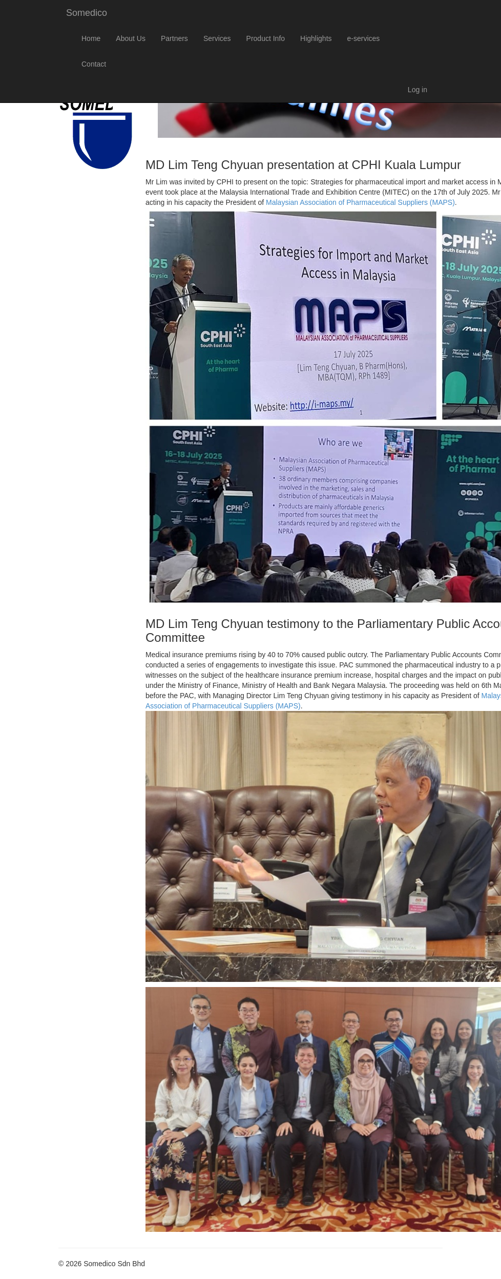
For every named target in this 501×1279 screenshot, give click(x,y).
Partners (174, 38)
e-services (363, 38)
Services (217, 38)
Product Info (265, 38)
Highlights (315, 38)
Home (90, 38)
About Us (130, 38)
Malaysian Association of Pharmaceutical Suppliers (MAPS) (360, 202)
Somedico (86, 13)
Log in (417, 90)
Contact (93, 64)
